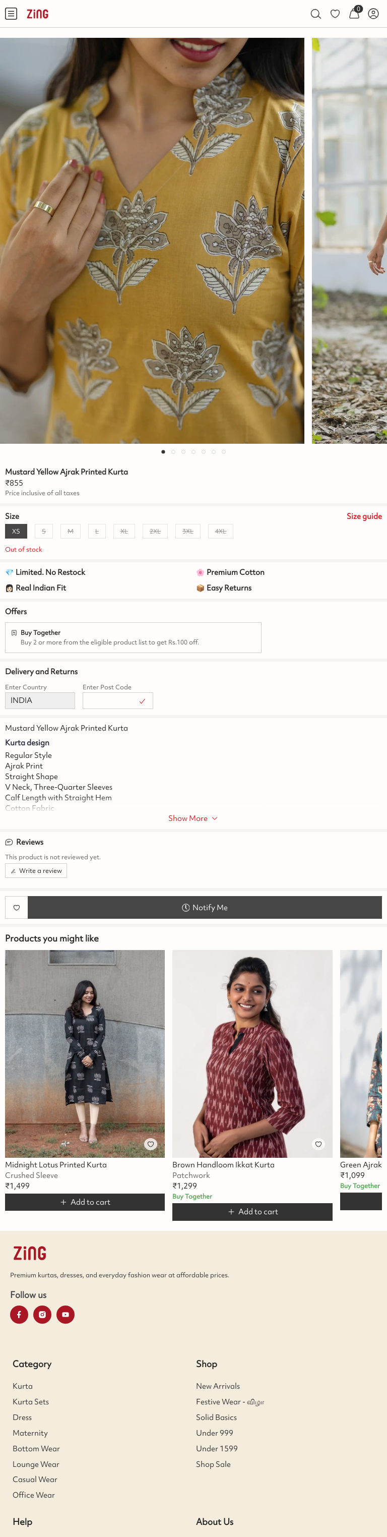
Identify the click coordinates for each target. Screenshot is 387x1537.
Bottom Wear (36, 1449)
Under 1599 (217, 1449)
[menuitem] (11, 14)
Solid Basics (216, 1417)
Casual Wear (35, 1479)
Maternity (30, 1433)
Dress (22, 1417)
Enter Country (26, 687)
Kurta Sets (31, 1402)
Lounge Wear (36, 1464)
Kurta (23, 1386)
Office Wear (34, 1495)
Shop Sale (213, 1464)
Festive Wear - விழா (230, 1402)
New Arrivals (218, 1386)
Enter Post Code (107, 687)
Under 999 (214, 1433)
